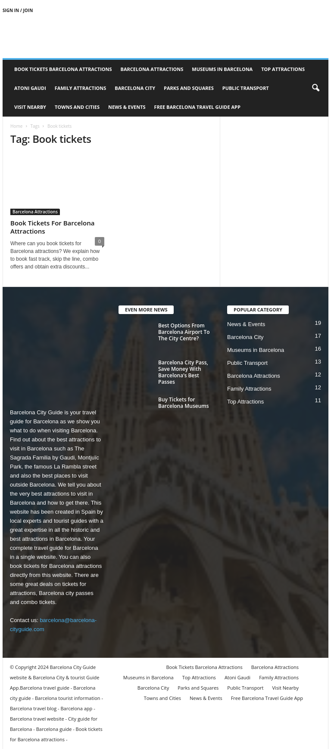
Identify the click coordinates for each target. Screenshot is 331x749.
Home (16, 126)
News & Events (127, 107)
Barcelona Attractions (152, 69)
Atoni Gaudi (30, 88)
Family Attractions (80, 88)
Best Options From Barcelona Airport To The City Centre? (184, 332)
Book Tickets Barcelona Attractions (63, 69)
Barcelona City (135, 88)
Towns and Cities (77, 107)
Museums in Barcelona (222, 69)
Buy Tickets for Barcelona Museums (183, 403)
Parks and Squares (189, 88)
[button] (315, 88)
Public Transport (245, 88)
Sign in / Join (18, 10)
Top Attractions (283, 69)
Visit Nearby (30, 107)
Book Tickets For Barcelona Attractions (52, 227)
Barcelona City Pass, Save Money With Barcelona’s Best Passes (183, 372)
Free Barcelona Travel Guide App (197, 107)
